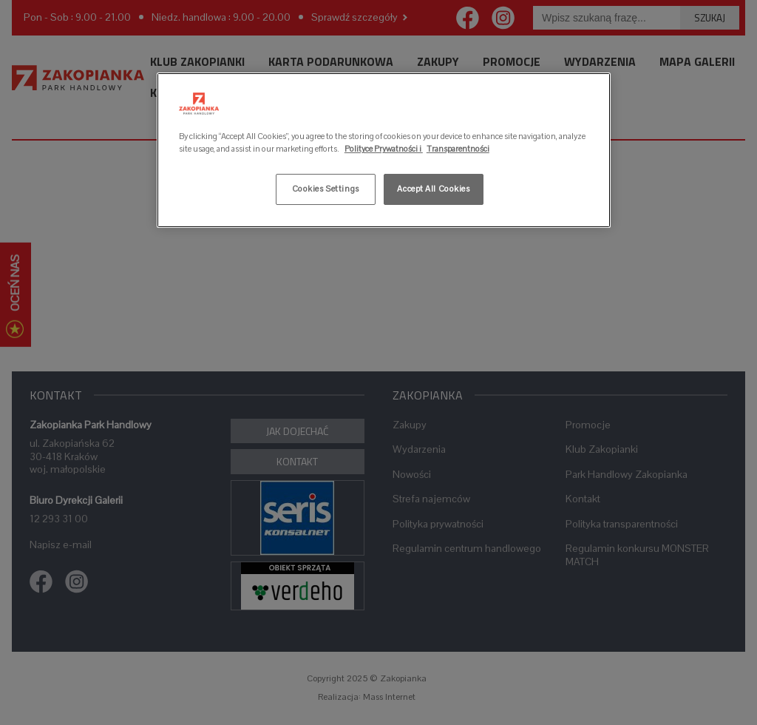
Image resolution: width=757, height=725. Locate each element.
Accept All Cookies (433, 188)
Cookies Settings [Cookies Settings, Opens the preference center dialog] (325, 188)
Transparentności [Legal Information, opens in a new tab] (458, 149)
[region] (384, 150)
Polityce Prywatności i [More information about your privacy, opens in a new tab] (383, 149)
